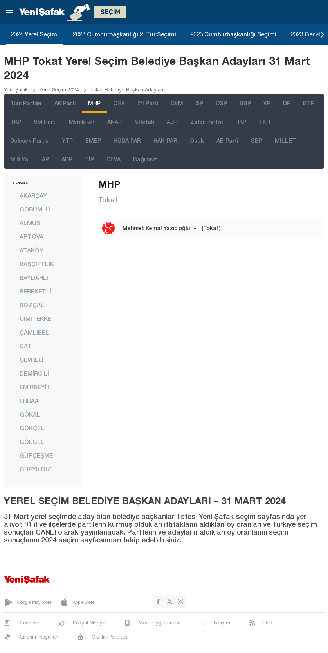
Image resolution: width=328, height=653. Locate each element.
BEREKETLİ (35, 291)
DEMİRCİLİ (34, 373)
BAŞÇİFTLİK (37, 263)
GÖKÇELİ (33, 427)
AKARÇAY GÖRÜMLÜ (35, 202)
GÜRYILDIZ (35, 468)
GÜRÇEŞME (36, 455)
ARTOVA (31, 236)
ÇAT (26, 345)
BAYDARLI (34, 277)
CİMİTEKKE (35, 318)
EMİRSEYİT (35, 386)
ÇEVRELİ (31, 359)
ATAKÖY (31, 250)
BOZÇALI (33, 304)
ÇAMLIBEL (34, 332)
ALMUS (30, 222)
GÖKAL (30, 414)
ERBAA (29, 400)
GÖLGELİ (33, 441)
